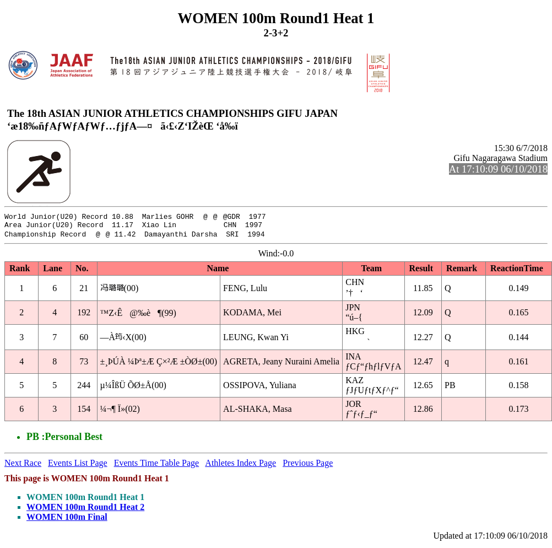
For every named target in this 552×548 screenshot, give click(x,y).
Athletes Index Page (240, 465)
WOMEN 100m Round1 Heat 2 (85, 509)
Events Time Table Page (156, 465)
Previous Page (308, 465)
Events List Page (77, 465)
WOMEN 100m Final (66, 519)
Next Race (22, 465)
